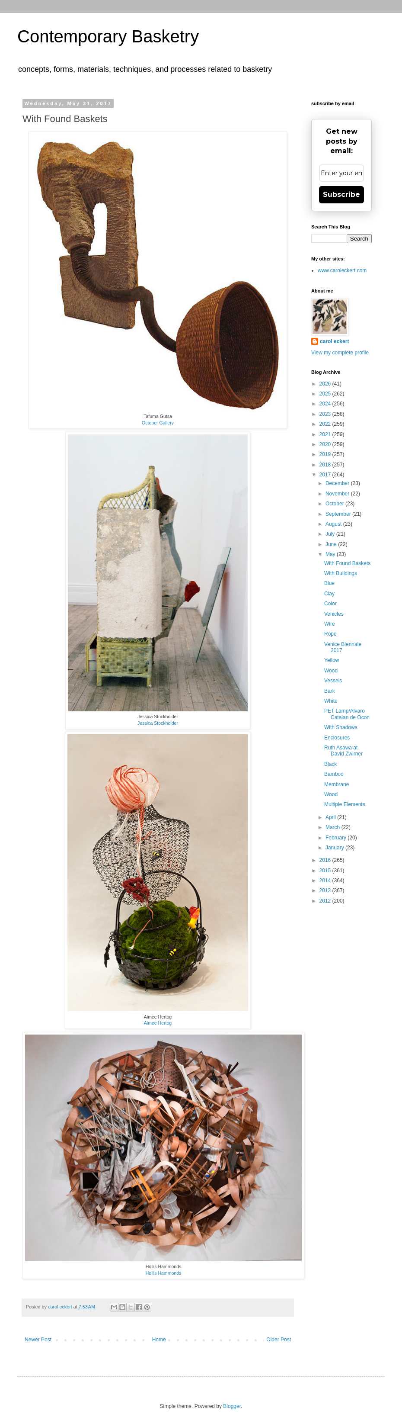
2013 (325, 890)
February (336, 838)
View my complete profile (340, 353)
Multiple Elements (344, 804)
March (333, 827)
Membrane (336, 784)
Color (330, 604)
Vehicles (334, 614)
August (334, 524)
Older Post (278, 1340)
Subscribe (341, 194)
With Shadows (340, 727)
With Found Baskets (347, 563)
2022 (325, 424)
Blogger (232, 1406)
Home (159, 1340)
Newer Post (38, 1340)
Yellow (331, 660)
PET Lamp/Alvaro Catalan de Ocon (347, 714)
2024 (325, 404)
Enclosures (337, 738)
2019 (325, 454)
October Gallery (158, 422)
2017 (325, 475)
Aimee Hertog (158, 1022)
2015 (325, 871)
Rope (330, 634)
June (331, 544)
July (330, 534)
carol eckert (334, 341)
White (331, 701)
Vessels (333, 681)
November (338, 494)
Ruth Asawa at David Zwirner (343, 751)
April (331, 817)
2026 (325, 384)
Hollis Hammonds (164, 1273)
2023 (325, 414)
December (338, 483)
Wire (329, 624)
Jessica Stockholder (157, 723)
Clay (329, 594)
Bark (329, 691)
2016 (325, 860)
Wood (331, 671)
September (338, 514)
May (331, 554)
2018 (325, 465)
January (335, 848)
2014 (325, 880)
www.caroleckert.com (342, 270)
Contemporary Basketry (108, 36)
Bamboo (334, 774)
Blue (329, 583)
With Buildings (340, 573)
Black (330, 764)
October (335, 504)
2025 (325, 394)
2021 (325, 434)
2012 (325, 901)
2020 (325, 444)
